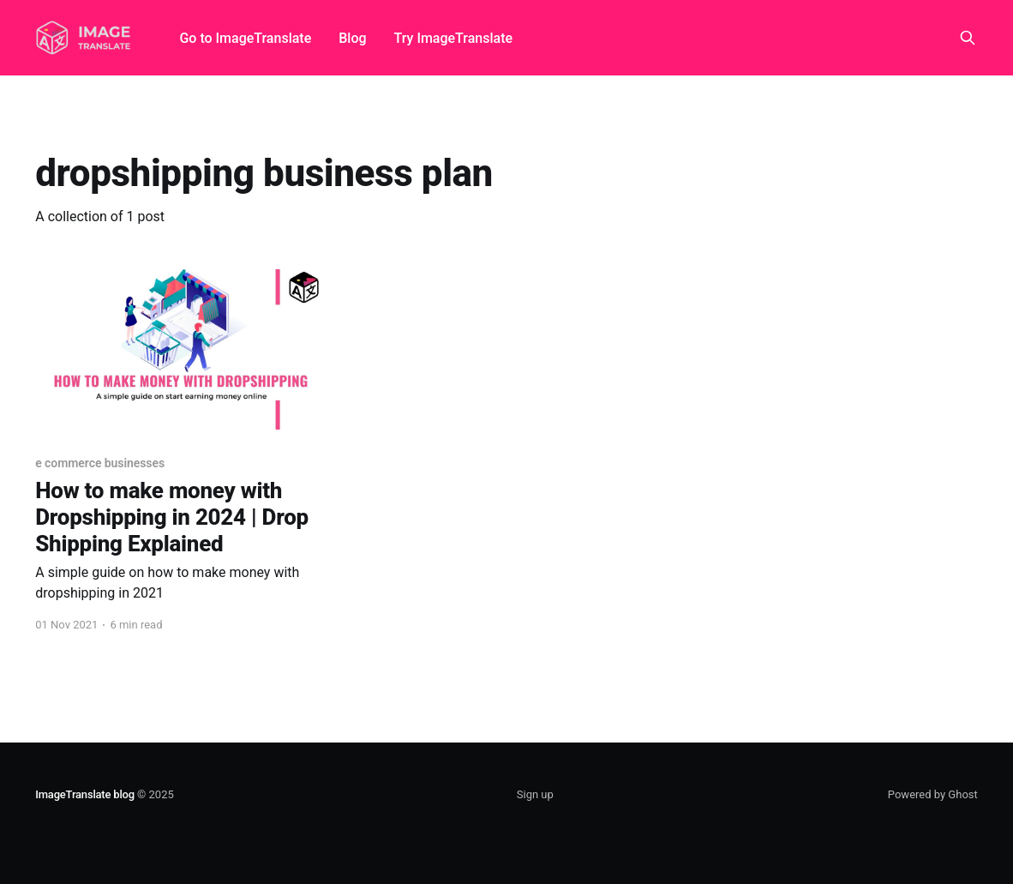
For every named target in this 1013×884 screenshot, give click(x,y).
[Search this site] (967, 37)
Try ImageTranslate (453, 38)
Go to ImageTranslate (245, 38)
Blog (352, 38)
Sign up (535, 794)
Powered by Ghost (933, 794)
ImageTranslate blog (85, 794)
